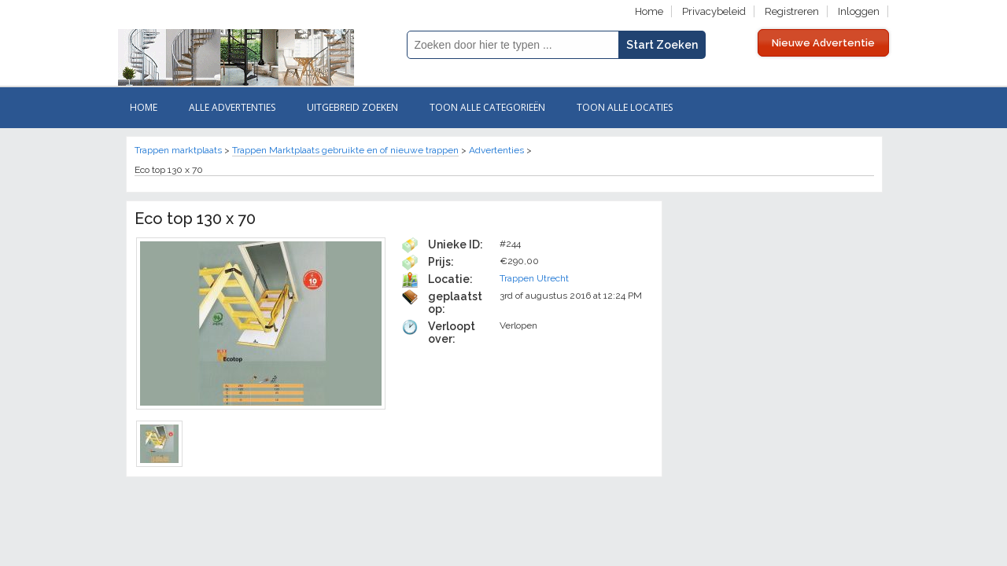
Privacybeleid (714, 11)
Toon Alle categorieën (487, 107)
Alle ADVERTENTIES (232, 107)
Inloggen (859, 11)
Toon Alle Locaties (625, 107)
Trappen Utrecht (534, 278)
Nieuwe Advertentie (823, 43)
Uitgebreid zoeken (352, 107)
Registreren (792, 11)
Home (649, 11)
